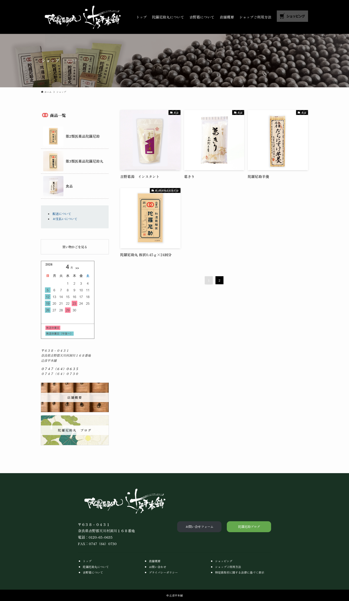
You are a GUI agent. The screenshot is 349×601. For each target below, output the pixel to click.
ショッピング (223, 561)
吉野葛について (93, 572)
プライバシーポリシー (163, 572)
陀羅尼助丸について (96, 567)
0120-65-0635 (101, 537)
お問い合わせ (157, 567)
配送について (62, 213)
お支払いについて (65, 219)
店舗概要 (154, 561)
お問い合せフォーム (199, 526)
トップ (87, 561)
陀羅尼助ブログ (249, 526)
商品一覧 (58, 115)
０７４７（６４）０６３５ (59, 368)
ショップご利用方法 (228, 567)
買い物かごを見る (74, 247)
